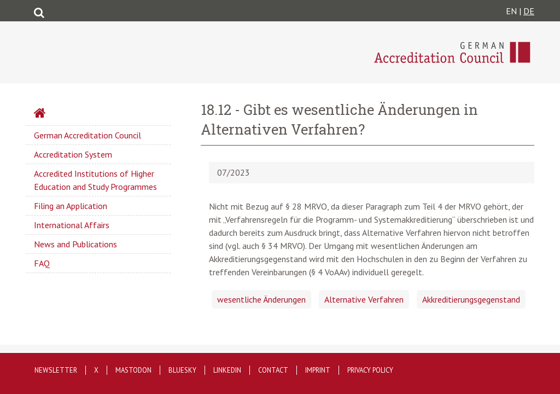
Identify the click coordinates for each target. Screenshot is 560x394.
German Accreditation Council (87, 135)
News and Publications (75, 244)
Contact (273, 370)
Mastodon (133, 370)
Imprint (317, 370)
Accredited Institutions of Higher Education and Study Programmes (95, 180)
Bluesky (182, 370)
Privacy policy (370, 370)
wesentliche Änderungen (261, 299)
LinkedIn (227, 370)
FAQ (42, 263)
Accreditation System (73, 154)
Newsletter (55, 370)
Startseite (69, 114)
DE (528, 10)
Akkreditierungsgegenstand (471, 299)
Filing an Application (70, 205)
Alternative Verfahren (364, 299)
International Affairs (71, 224)
